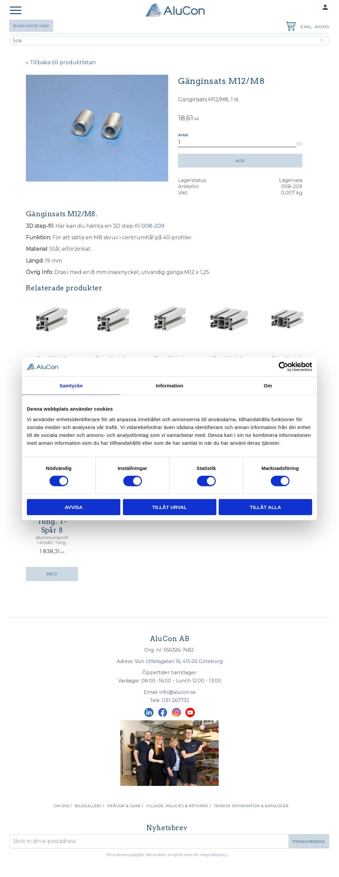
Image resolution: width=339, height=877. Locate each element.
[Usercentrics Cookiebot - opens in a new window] (283, 367)
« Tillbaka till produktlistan (61, 62)
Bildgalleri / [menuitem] (89, 806)
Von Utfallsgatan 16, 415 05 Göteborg (179, 661)
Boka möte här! (31, 25)
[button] (15, 10)
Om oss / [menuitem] (63, 806)
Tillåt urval (169, 507)
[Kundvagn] (289, 27)
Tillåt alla (265, 507)
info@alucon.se (177, 692)
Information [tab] (169, 385)
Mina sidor (312, 7)
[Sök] (322, 40)
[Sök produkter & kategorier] (162, 40)
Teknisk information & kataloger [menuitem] (251, 806)
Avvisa (74, 507)
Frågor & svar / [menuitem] (125, 806)
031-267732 (175, 700)
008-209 (152, 226)
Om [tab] (268, 385)
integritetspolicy (213, 854)
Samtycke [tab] (71, 385)
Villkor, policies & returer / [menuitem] (179, 806)
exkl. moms (315, 26)
